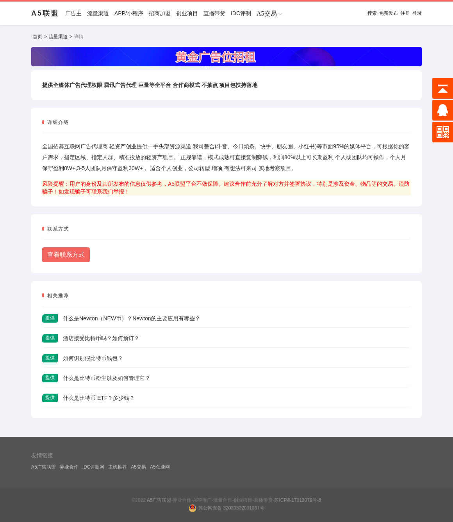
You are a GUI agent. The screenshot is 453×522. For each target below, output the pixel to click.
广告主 (73, 13)
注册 (405, 13)
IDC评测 (241, 13)
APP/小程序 (128, 13)
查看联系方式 (66, 254)
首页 (37, 36)
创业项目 (187, 13)
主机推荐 (117, 467)
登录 (417, 13)
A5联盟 (45, 13)
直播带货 (214, 13)
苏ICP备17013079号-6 (297, 500)
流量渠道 (98, 13)
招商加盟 (160, 13)
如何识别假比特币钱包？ (93, 358)
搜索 (372, 13)
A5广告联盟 (43, 467)
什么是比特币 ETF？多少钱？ (99, 398)
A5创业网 (160, 467)
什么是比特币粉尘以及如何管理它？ (106, 378)
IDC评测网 (93, 467)
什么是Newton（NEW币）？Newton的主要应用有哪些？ (131, 318)
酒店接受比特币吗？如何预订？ (101, 338)
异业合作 (69, 467)
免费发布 (388, 13)
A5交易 (138, 467)
